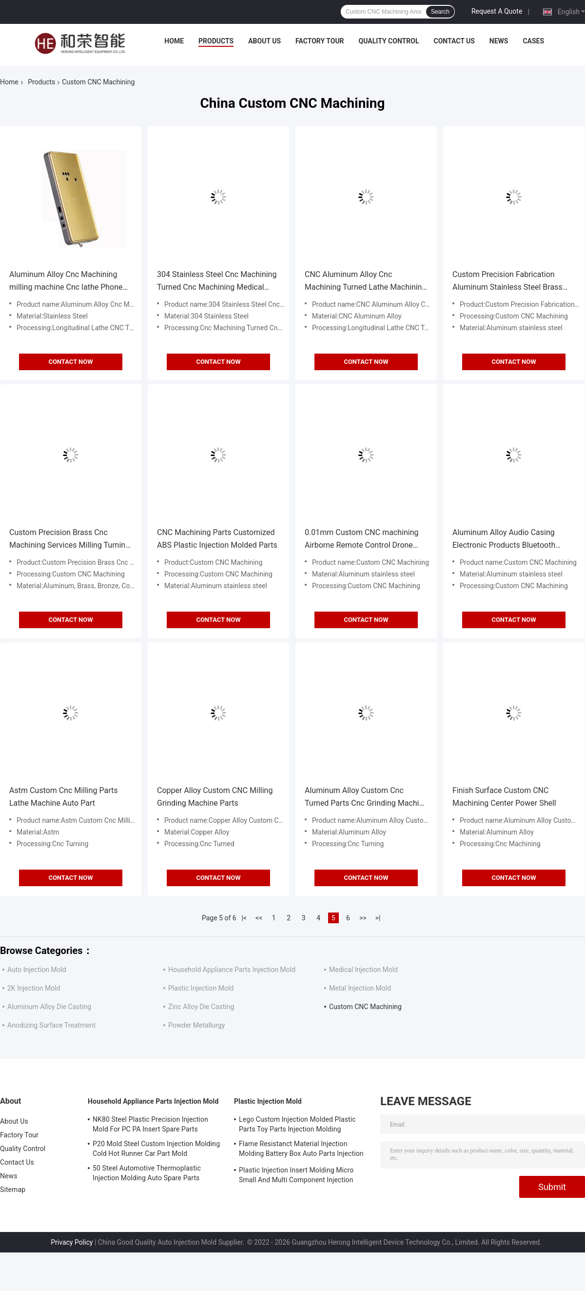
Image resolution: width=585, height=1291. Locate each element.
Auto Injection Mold (36, 969)
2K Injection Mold (33, 988)
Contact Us (453, 41)
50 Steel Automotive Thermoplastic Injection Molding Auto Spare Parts (147, 1173)
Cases (533, 41)
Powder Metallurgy (196, 1025)
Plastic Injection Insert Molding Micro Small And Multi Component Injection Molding (296, 1176)
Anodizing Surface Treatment (51, 1025)
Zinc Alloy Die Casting (201, 1007)
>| (378, 918)
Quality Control (389, 41)
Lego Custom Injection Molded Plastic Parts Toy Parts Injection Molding (297, 1124)
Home (174, 41)
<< (258, 918)
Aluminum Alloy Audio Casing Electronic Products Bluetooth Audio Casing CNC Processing (504, 540)
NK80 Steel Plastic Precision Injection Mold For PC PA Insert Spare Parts (150, 1124)
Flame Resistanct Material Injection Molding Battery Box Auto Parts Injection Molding (301, 1150)
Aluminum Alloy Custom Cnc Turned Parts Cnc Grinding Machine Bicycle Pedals (366, 798)
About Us (264, 41)
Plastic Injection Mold (201, 988)
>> (363, 918)
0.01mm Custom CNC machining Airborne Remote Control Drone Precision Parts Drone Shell (362, 540)
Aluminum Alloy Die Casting (49, 1007)
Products (216, 41)
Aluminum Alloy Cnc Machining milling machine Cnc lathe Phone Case (66, 282)
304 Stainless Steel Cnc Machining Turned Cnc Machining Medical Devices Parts (216, 282)
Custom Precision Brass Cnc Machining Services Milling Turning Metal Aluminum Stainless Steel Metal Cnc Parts (69, 540)
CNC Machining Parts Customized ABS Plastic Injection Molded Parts (217, 539)
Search (440, 11)
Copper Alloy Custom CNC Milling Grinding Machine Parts (215, 797)
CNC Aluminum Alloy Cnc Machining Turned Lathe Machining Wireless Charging (365, 282)
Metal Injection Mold (360, 988)
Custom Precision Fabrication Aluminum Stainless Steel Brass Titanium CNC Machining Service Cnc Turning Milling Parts (509, 282)
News (498, 41)
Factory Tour (319, 41)
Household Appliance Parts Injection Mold (231, 969)
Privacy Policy (72, 1242)
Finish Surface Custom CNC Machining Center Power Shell (504, 797)
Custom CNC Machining (365, 1007)
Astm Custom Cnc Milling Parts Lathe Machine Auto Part (63, 797)
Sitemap (12, 1189)
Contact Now (70, 361)
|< (244, 918)
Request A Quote (496, 11)
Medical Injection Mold (363, 969)
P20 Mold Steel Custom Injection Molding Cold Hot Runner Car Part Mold (156, 1148)
